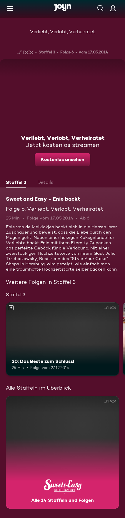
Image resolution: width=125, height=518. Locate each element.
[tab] (16, 183)
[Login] (113, 8)
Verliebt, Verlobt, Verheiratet (62, 31)
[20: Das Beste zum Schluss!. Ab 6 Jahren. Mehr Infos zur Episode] (62, 339)
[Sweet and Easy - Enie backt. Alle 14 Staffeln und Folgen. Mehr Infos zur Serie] (62, 452)
